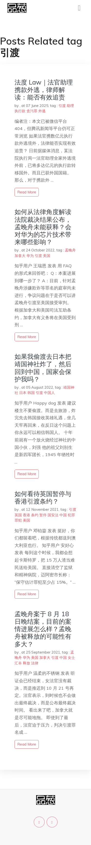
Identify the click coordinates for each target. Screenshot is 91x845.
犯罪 (71, 515)
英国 (18, 515)
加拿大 (20, 255)
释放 (26, 663)
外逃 (42, 111)
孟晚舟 (70, 250)
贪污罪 (31, 111)
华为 (30, 255)
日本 (22, 392)
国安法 (53, 515)
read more (26, 192)
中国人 (49, 392)
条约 (34, 515)
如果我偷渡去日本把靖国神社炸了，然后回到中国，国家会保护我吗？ (43, 368)
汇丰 (18, 663)
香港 (26, 515)
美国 (46, 255)
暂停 (43, 515)
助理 (70, 105)
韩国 (31, 392)
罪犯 (18, 520)
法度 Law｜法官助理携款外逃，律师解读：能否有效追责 (44, 89)
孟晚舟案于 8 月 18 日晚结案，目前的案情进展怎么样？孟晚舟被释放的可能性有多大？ (43, 629)
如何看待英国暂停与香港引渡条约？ (43, 497)
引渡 (62, 105)
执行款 (20, 111)
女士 (71, 657)
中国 (63, 515)
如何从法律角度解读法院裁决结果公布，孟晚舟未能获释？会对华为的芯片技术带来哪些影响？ (43, 227)
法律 (34, 663)
